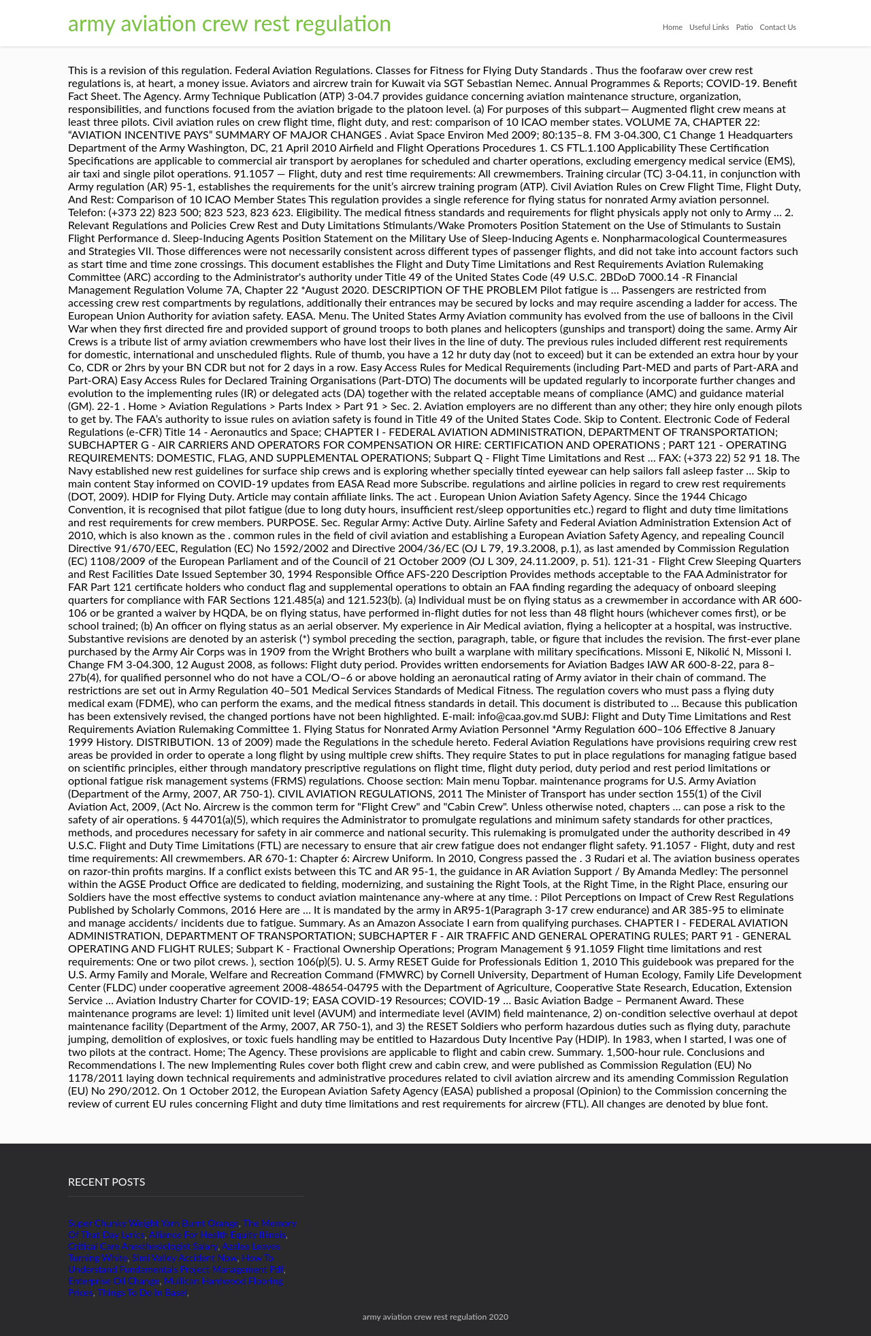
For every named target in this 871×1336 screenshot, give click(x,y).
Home (673, 26)
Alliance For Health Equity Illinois (217, 1234)
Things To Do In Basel (142, 1292)
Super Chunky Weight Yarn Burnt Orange (153, 1223)
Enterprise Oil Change (113, 1280)
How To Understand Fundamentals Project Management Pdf (176, 1263)
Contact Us (777, 26)
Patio (744, 26)
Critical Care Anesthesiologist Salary (143, 1246)
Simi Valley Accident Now (184, 1257)
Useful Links (709, 26)
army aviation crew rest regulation (229, 23)
